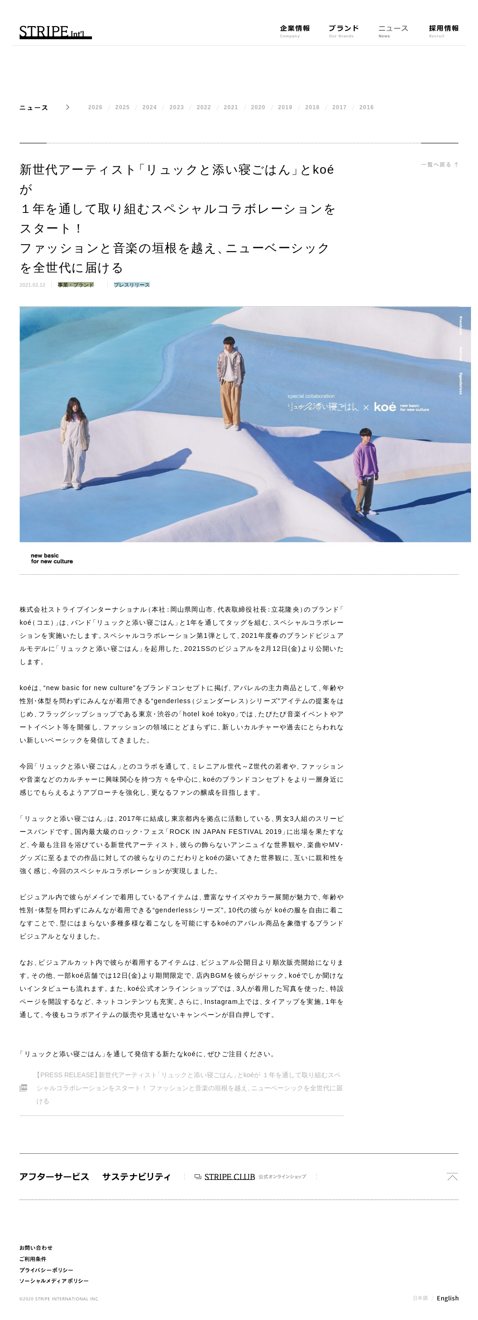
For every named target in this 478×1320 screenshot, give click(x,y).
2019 (285, 107)
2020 (258, 107)
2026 (95, 107)
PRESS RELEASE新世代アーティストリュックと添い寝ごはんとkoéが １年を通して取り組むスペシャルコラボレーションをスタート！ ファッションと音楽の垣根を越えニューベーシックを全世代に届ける (188, 1086)
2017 (339, 107)
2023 (176, 107)
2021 (231, 107)
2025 (122, 107)
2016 (366, 107)
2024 (149, 107)
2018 (312, 107)
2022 (204, 107)
